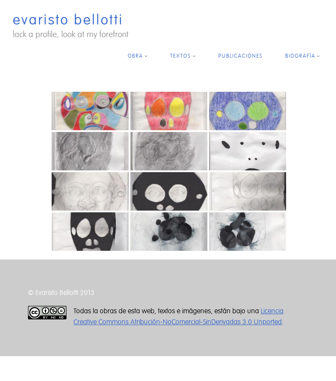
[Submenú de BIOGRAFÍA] (318, 55)
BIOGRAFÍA (300, 55)
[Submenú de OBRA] (145, 55)
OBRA (135, 55)
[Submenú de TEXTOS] (194, 55)
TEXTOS (180, 55)
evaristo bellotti (68, 20)
